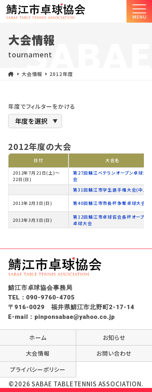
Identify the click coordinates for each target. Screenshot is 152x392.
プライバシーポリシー (38, 369)
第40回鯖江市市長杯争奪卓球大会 (109, 203)
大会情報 (38, 353)
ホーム (38, 337)
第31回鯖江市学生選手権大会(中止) (111, 190)
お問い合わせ (113, 353)
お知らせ (114, 337)
